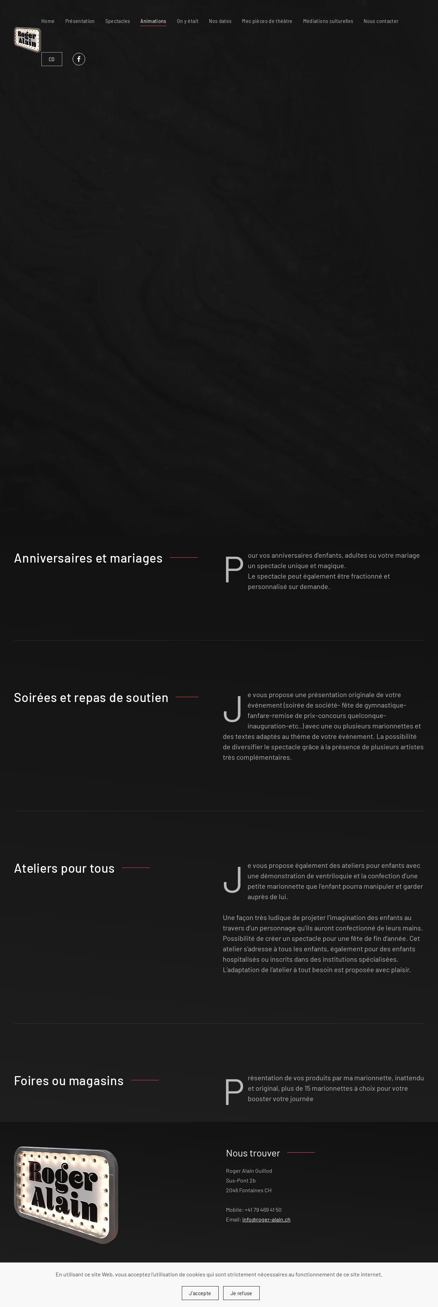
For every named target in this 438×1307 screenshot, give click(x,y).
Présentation (80, 20)
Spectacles (117, 20)
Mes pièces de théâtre (267, 20)
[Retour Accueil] (27, 40)
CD (52, 59)
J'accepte (200, 1293)
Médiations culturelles (328, 20)
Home (48, 20)
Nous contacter (381, 20)
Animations (153, 20)
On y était (188, 20)
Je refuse (241, 1293)
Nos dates (220, 20)
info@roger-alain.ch (266, 1219)
